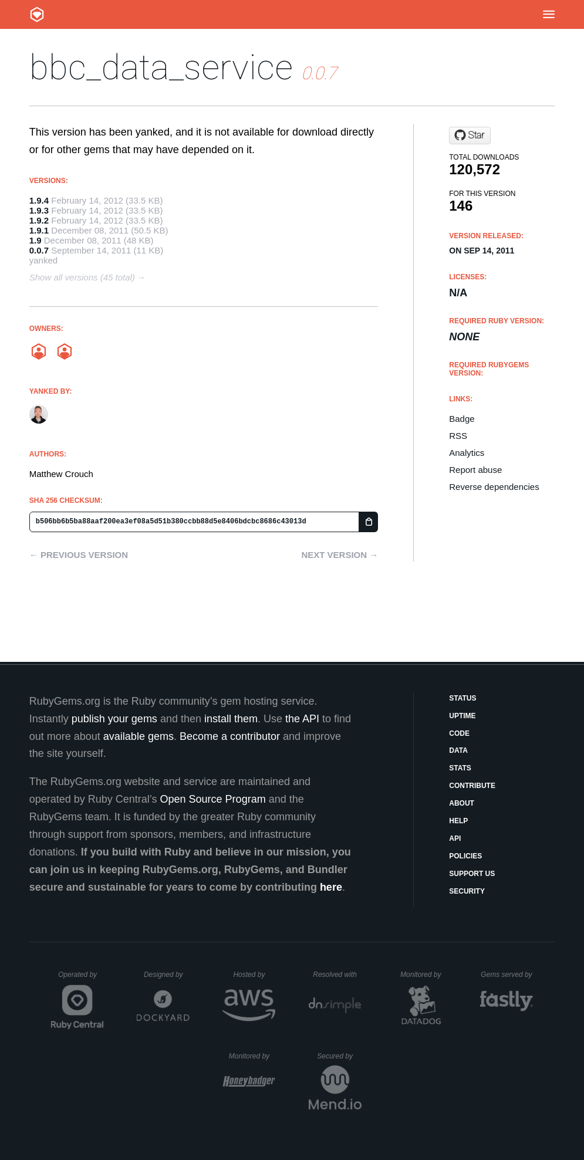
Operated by (81, 978)
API (455, 838)
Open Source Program (213, 799)
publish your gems (114, 719)
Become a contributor (230, 736)
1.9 (35, 240)
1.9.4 (39, 200)
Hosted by (254, 974)
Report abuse (475, 470)
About (461, 803)
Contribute (472, 786)
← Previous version (78, 555)
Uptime (462, 716)
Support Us (472, 874)
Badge (461, 419)
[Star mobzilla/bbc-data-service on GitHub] (470, 135)
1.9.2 (39, 220)
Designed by (167, 974)
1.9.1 (39, 230)
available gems (138, 736)
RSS (458, 436)
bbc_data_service (161, 67)
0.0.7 (39, 250)
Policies (465, 856)
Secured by (339, 1056)
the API (302, 719)
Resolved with (337, 974)
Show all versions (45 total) (82, 277)
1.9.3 (39, 210)
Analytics (466, 453)
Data (458, 750)
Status (462, 698)
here (331, 887)
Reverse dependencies (494, 487)
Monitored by (423, 974)
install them (231, 719)
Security (467, 891)
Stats (460, 768)
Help (458, 821)
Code (459, 733)
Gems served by (507, 974)
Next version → (339, 555)
